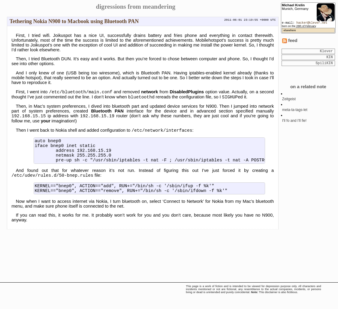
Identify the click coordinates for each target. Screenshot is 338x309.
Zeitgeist (289, 102)
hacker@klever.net (311, 23)
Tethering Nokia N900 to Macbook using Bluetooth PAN (74, 21)
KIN (329, 58)
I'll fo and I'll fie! (294, 123)
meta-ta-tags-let (294, 112)
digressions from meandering (136, 6)
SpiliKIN (324, 65)
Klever (326, 51)
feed (289, 40)
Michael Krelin (293, 5)
